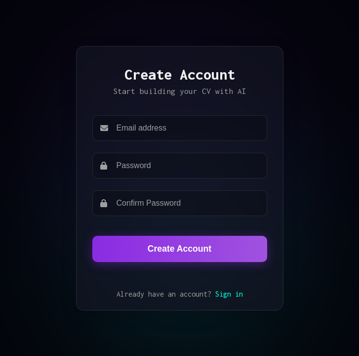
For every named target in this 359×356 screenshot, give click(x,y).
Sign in (229, 294)
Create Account (179, 249)
